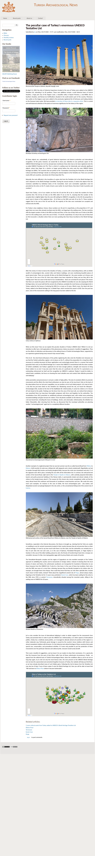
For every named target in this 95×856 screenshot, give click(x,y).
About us (29, 18)
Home (5, 18)
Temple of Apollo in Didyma (61, 475)
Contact (40, 18)
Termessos (49, 577)
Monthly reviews (9, 37)
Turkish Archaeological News (55, 4)
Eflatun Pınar (40, 668)
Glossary (6, 35)
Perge (77, 573)
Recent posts (17, 18)
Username (6, 100)
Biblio (5, 33)
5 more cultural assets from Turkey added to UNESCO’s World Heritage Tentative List (51, 725)
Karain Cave (64, 575)
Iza (35, 32)
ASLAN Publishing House (9, 74)
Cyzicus (28, 488)
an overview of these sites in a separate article (69, 101)
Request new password (10, 115)
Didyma (28, 468)
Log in (28, 737)
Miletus (89, 466)
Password (6, 108)
